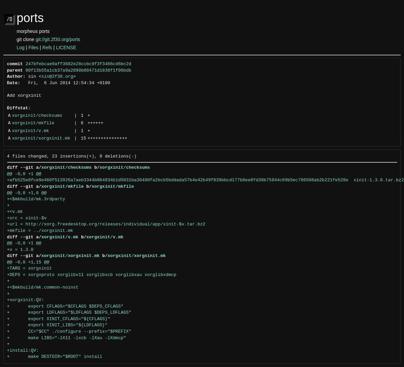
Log (20, 47)
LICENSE (66, 47)
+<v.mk (15, 212)
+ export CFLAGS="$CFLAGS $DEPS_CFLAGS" (65, 307)
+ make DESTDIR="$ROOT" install (54, 357)
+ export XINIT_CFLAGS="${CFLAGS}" (58, 319)
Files (33, 47)
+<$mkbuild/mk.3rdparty (36, 199)
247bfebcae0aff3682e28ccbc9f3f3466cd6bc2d (78, 64)
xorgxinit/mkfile (33, 123)
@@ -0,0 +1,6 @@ (27, 193)
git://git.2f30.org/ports (58, 39)
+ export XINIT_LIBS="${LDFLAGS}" (57, 325)
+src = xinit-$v (27, 218)
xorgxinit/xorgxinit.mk (41, 138)
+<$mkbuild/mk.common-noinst (43, 288)
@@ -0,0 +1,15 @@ (28, 262)
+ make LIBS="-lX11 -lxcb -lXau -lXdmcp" (66, 338)
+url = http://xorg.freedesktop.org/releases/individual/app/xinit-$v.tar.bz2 (106, 224)
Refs (47, 47)
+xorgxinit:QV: (25, 300)
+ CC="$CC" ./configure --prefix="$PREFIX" (69, 332)
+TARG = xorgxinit (29, 268)
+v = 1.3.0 (20, 250)
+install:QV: (23, 351)
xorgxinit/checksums (37, 116)
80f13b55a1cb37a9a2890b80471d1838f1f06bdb (78, 71)
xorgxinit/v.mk (30, 131)
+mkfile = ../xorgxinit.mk (40, 231)
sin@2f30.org (57, 77)
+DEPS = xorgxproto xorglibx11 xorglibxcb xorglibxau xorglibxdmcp (91, 275)
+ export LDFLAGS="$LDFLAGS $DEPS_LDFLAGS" (69, 313)
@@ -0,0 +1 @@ (24, 174)
